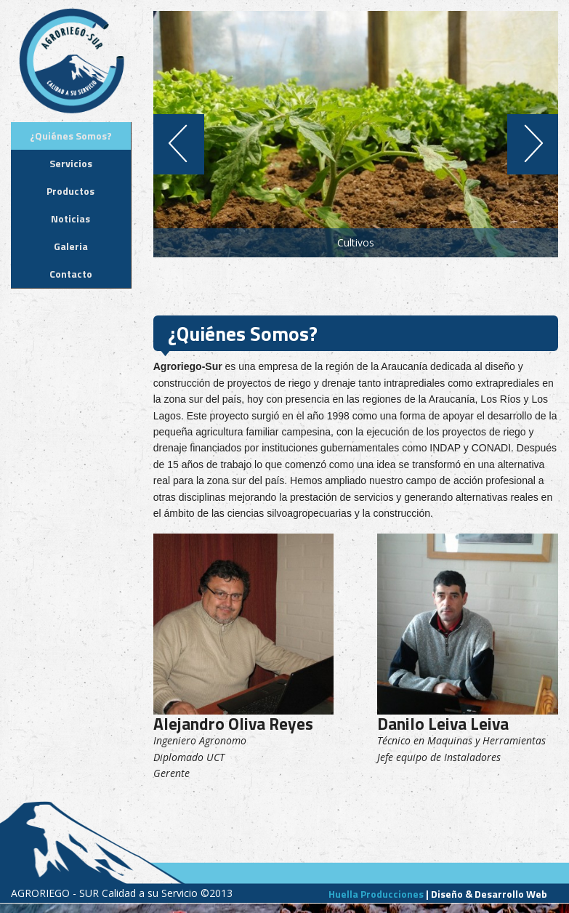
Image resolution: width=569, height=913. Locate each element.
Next (538, 144)
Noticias (70, 218)
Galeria (71, 246)
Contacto (70, 273)
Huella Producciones (376, 893)
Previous (173, 144)
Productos (70, 190)
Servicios (70, 163)
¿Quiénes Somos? (71, 135)
